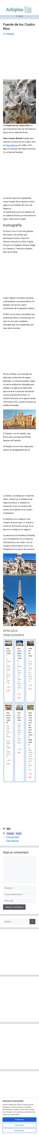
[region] (19, 1116)
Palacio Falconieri (8, 718)
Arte (8, 829)
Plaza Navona (12, 145)
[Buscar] (32, 921)
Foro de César (12, 837)
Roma (18, 833)
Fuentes (10, 833)
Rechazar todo (19, 1130)
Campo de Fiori (30, 653)
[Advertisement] (19, 59)
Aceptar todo (19, 1119)
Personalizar (19, 1125)
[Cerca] (37, 1099)
